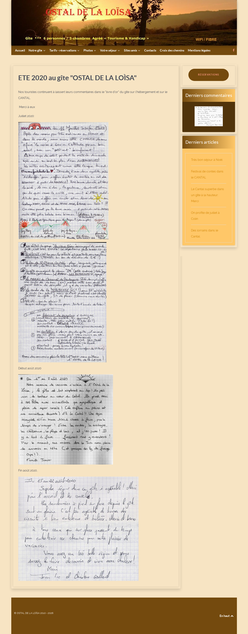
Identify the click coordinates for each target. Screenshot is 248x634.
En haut (227, 615)
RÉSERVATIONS (208, 74)
